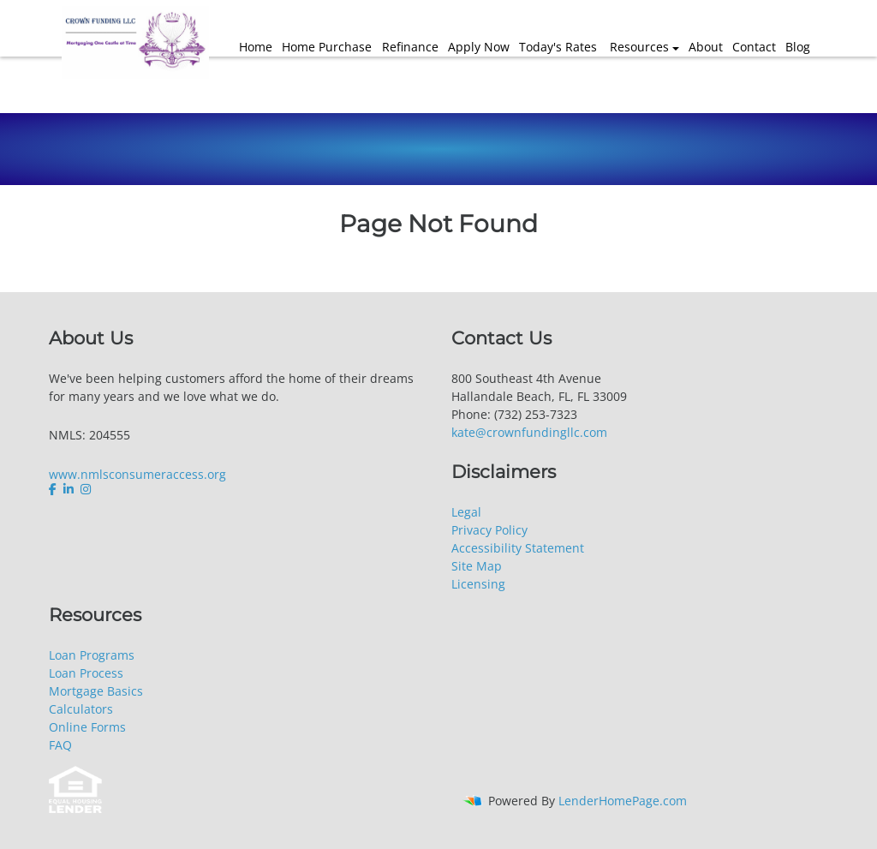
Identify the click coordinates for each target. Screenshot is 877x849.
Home (255, 47)
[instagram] (85, 489)
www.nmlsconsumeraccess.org (137, 474)
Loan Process (86, 673)
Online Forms (87, 727)
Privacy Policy (489, 530)
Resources (639, 47)
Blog (797, 47)
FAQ (60, 745)
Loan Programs (91, 655)
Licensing (478, 584)
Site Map (476, 566)
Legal (466, 512)
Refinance (410, 47)
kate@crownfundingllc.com (529, 432)
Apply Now (479, 47)
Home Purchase (327, 47)
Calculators (81, 709)
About (706, 47)
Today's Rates (558, 47)
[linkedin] (68, 489)
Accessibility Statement (517, 548)
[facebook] (54, 489)
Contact (754, 47)
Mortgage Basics (96, 691)
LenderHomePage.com (622, 800)
